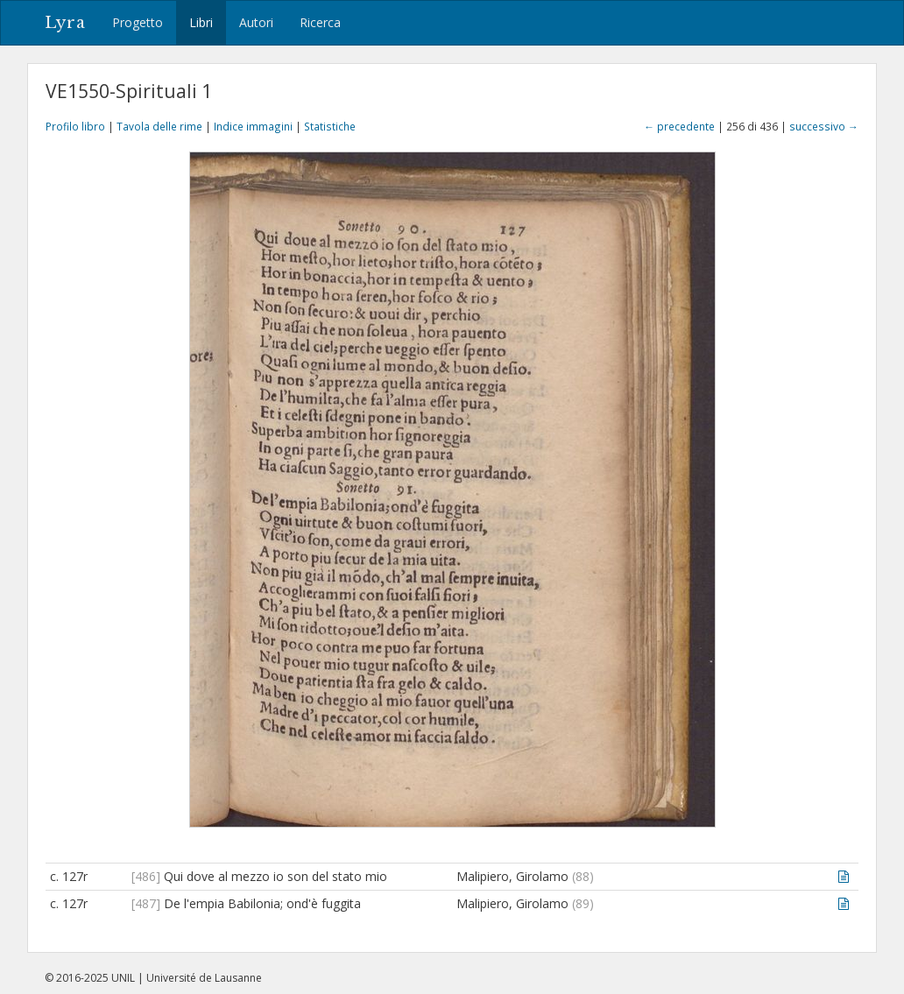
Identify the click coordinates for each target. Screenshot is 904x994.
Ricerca (320, 22)
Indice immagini (253, 126)
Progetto (137, 22)
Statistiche (330, 126)
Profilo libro (75, 126)
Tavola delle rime (159, 126)
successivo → (823, 126)
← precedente (679, 126)
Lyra (65, 22)
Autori (256, 22)
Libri (201, 22)
